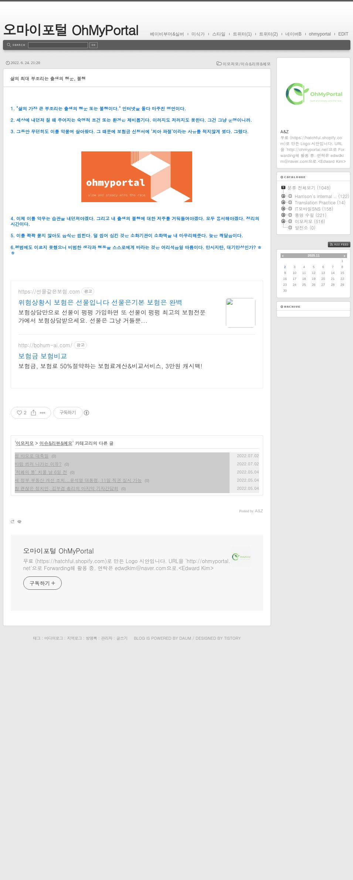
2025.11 (314, 255)
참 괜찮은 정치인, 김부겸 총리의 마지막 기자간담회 (67, 715)
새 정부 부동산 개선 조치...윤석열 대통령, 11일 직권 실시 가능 (78, 707)
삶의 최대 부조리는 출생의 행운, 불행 (48, 78)
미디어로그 (53, 865)
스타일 (218, 34)
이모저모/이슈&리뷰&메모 (247, 64)
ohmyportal (320, 34)
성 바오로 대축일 (32, 683)
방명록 (91, 865)
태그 (36, 865)
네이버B (293, 34)
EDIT (343, 34)
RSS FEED (344, 244)
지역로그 (74, 865)
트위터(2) (268, 34)
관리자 (106, 865)
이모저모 (25, 670)
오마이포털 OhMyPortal (70, 29)
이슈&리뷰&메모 (56, 670)
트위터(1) (242, 34)
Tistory (232, 865)
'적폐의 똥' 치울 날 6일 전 (41, 699)
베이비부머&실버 (167, 34)
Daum (185, 865)
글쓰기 (121, 865)
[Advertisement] (137, 150)
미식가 (198, 34)
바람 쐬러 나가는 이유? (38, 691)
